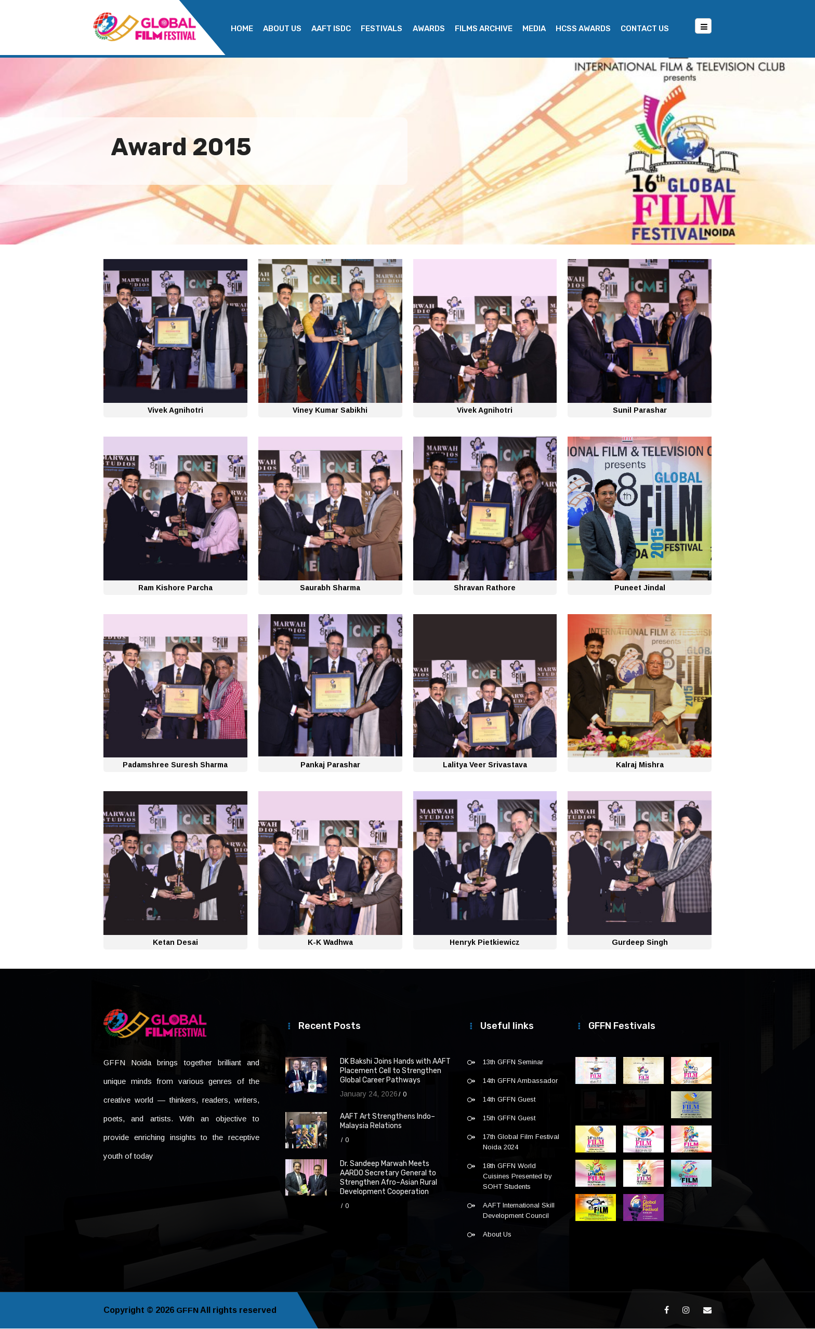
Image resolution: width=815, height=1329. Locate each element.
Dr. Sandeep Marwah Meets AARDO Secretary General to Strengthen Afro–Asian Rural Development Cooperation (388, 1178)
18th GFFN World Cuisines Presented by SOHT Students (517, 1176)
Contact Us (645, 28)
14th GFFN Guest (509, 1100)
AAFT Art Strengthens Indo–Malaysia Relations (387, 1122)
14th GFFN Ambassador (520, 1081)
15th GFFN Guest (509, 1118)
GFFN (187, 1310)
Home (242, 28)
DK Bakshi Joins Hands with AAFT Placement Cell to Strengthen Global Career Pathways (395, 1071)
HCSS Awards (583, 28)
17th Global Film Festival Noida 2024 (521, 1142)
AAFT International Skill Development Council (519, 1211)
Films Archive (483, 28)
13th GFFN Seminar (513, 1062)
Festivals (381, 28)
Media (534, 28)
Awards (429, 28)
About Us (282, 28)
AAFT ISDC (331, 28)
